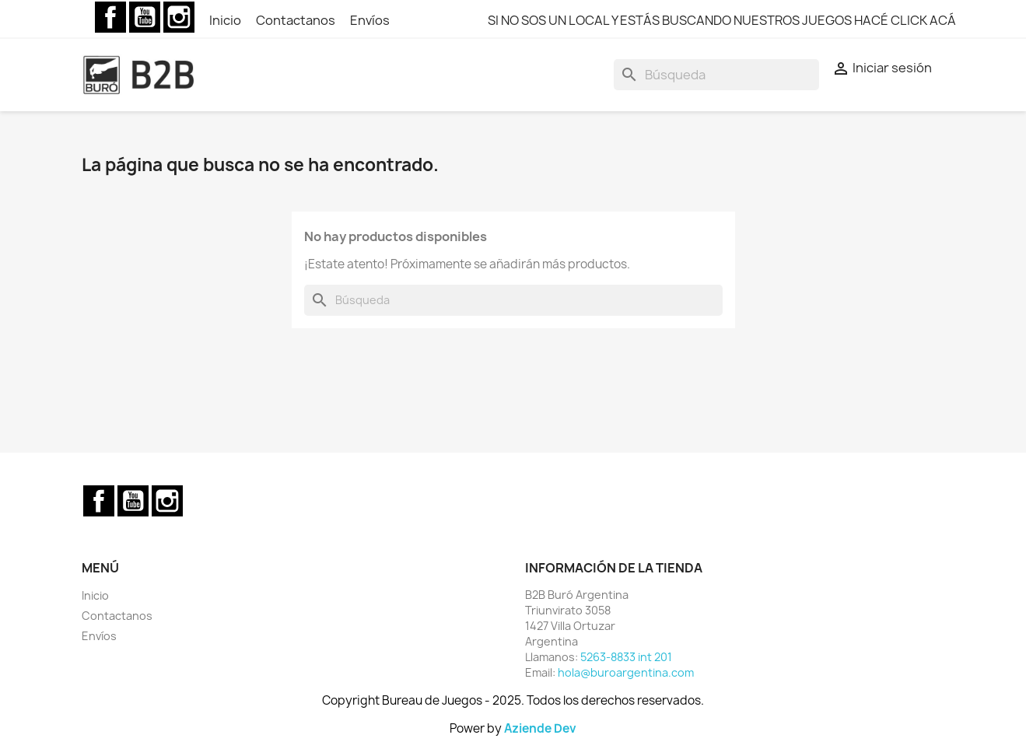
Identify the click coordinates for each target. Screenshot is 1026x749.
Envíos (370, 20)
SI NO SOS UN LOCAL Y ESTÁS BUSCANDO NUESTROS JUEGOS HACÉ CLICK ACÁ (722, 20)
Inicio (226, 20)
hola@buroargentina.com (626, 672)
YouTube (144, 17)
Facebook (110, 17)
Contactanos (297, 20)
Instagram (178, 17)
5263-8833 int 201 (626, 656)
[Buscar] (716, 74)
